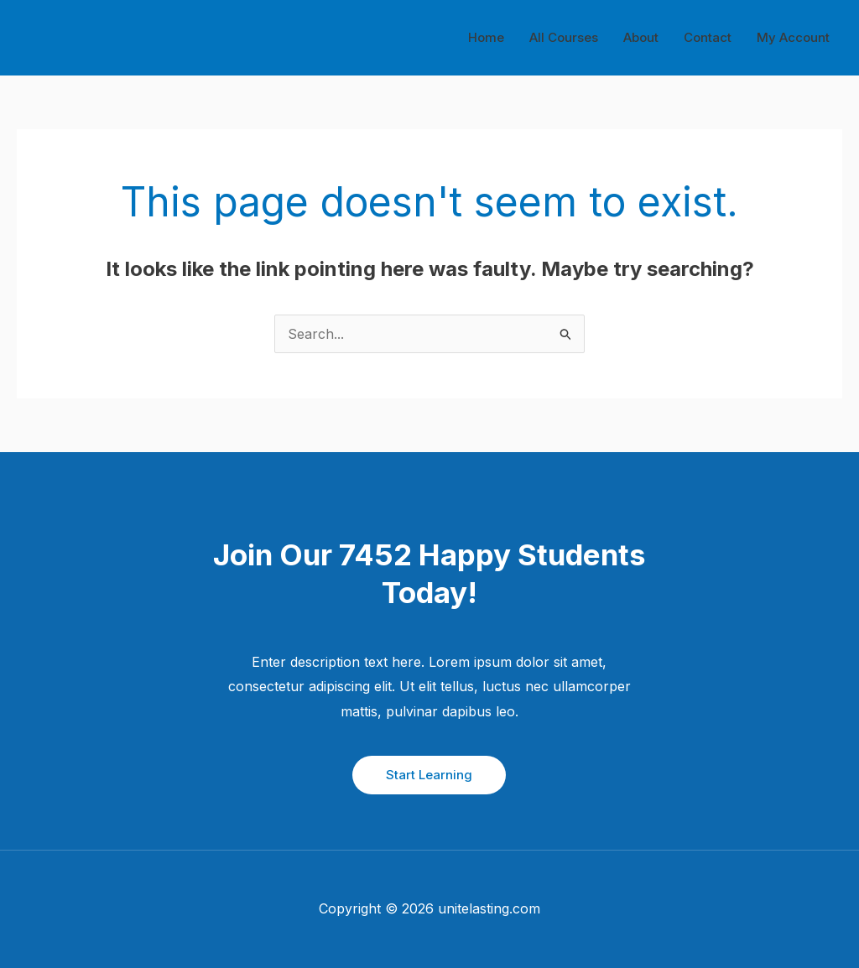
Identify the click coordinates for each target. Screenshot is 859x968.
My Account (793, 37)
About (641, 37)
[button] (429, 775)
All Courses (563, 37)
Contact (707, 37)
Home (486, 37)
